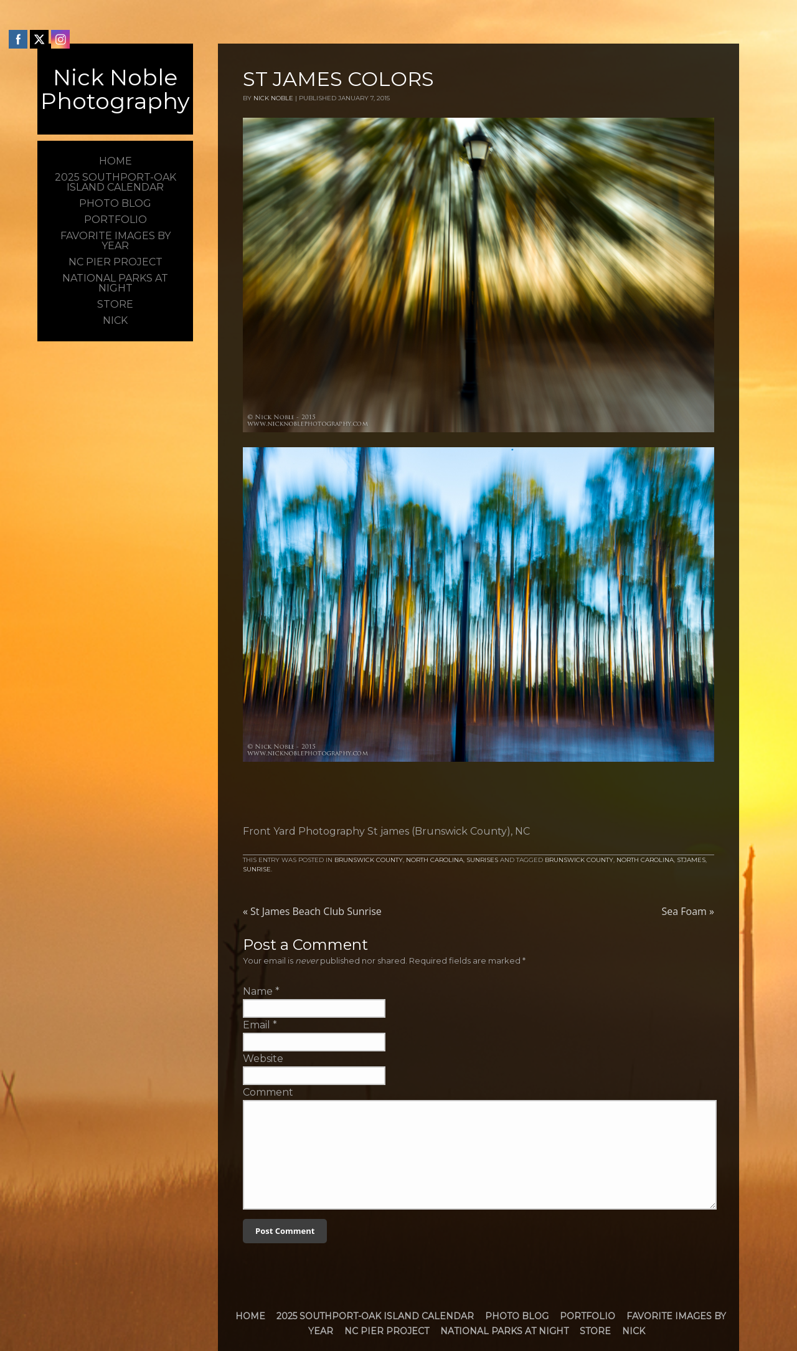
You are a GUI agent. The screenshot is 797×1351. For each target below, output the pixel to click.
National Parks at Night (504, 1331)
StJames (691, 860)
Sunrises (482, 860)
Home (250, 1316)
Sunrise (257, 869)
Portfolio (587, 1316)
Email (256, 1025)
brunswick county (579, 860)
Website (263, 1058)
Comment (268, 1092)
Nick (633, 1331)
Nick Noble (273, 98)
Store (595, 1331)
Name (258, 991)
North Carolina (434, 860)
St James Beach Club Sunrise (312, 911)
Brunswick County (368, 860)
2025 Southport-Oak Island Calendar (375, 1316)
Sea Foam (688, 911)
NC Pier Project (386, 1331)
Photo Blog (517, 1316)
